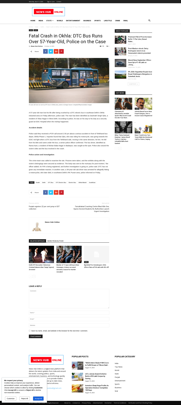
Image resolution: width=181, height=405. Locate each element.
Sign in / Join (51, 1)
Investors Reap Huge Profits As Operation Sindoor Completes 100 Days (97, 388)
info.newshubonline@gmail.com (49, 388)
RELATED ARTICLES (37, 241)
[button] (149, 21)
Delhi (42, 27)
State (49, 20)
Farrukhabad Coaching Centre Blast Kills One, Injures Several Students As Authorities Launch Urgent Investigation (91, 208)
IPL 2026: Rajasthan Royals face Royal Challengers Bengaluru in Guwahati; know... (140, 74)
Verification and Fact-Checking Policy (140, 403)
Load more (133, 84)
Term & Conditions (120, 403)
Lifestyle (108, 20)
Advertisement (98, 403)
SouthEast (92, 182)
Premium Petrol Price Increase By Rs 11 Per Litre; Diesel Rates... (140, 39)
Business (87, 20)
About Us (67, 403)
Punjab (137, 132)
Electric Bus (72, 182)
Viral (125, 20)
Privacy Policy (86, 403)
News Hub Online (37, 46)
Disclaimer (108, 403)
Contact (58, 1)
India (41, 20)
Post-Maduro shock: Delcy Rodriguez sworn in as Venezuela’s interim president (139, 51)
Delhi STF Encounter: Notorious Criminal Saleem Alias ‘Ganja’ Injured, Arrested (41, 267)
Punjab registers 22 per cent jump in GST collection (44, 207)
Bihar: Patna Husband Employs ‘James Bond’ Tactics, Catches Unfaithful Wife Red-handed (122, 139)
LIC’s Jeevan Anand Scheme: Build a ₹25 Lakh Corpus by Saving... (96, 376)
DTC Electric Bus (61, 182)
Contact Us (76, 403)
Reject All (24, 398)
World (60, 20)
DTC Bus (50, 182)
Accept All (38, 398)
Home (32, 20)
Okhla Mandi (82, 182)
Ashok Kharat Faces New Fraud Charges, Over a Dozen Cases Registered (143, 113)
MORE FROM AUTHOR (55, 241)
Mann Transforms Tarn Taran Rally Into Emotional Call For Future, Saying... (143, 137)
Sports (97, 20)
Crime (117, 20)
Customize (10, 398)
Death (38, 182)
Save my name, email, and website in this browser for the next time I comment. (59, 331)
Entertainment (73, 20)
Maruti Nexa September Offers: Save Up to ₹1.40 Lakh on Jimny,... (139, 62)
